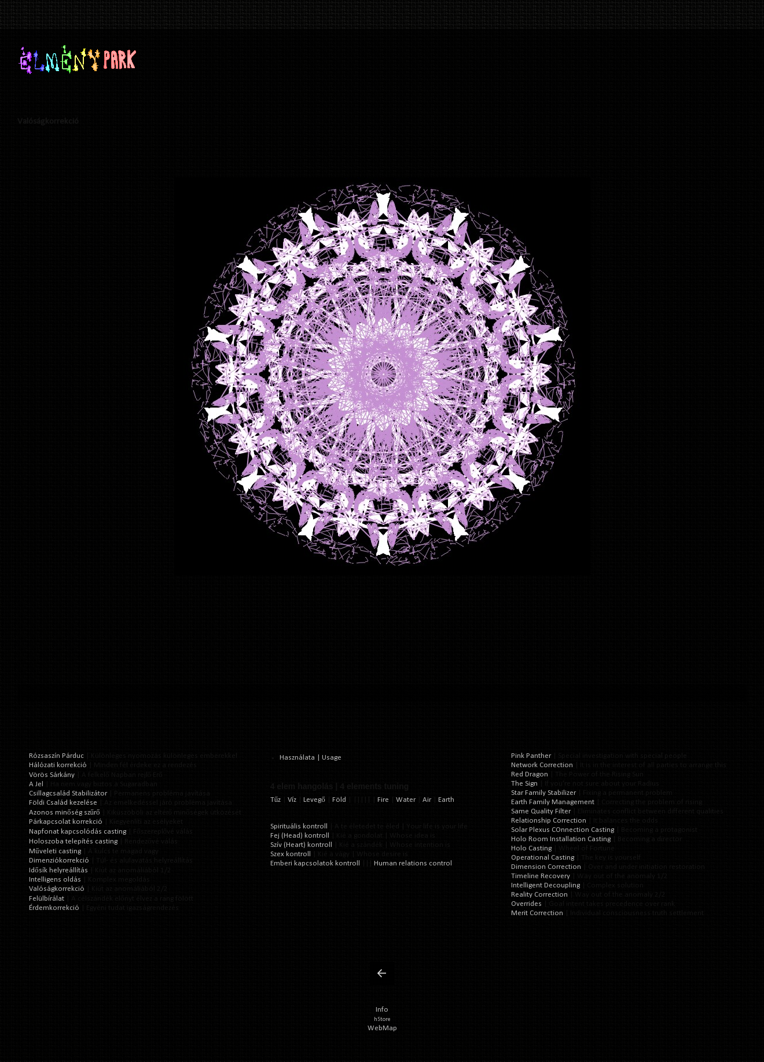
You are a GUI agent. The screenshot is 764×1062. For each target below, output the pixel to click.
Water (406, 800)
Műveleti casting (55, 851)
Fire (383, 800)
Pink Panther (531, 756)
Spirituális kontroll (299, 826)
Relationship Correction (548, 820)
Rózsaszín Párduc (56, 756)
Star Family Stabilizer (543, 793)
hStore (382, 1019)
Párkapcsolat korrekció (65, 822)
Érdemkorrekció (54, 908)
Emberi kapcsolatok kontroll (315, 863)
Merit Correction (537, 913)
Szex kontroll (290, 854)
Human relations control (413, 863)
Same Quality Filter (541, 811)
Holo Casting (531, 848)
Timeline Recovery (540, 876)
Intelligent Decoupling (545, 885)
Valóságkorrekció (57, 889)
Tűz (275, 800)
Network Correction (542, 765)
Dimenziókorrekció (59, 860)
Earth (446, 800)
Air (427, 800)
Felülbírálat (46, 898)
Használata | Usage (310, 757)
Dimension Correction (546, 867)
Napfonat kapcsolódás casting (77, 831)
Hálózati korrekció (58, 765)
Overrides (526, 904)
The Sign (524, 783)
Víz (292, 800)
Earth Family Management (552, 802)
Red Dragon (529, 774)
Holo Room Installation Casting (561, 839)
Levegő (314, 800)
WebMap (382, 1028)
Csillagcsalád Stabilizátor (68, 793)
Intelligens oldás (55, 879)
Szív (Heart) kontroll (301, 845)
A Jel (36, 784)
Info (382, 1009)
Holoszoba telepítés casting (73, 841)
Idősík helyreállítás (58, 870)
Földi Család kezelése (63, 802)
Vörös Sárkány (52, 775)
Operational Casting (542, 857)
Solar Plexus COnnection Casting (562, 830)
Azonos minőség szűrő (64, 812)
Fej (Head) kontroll (299, 835)
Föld (339, 800)
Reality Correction (539, 894)
